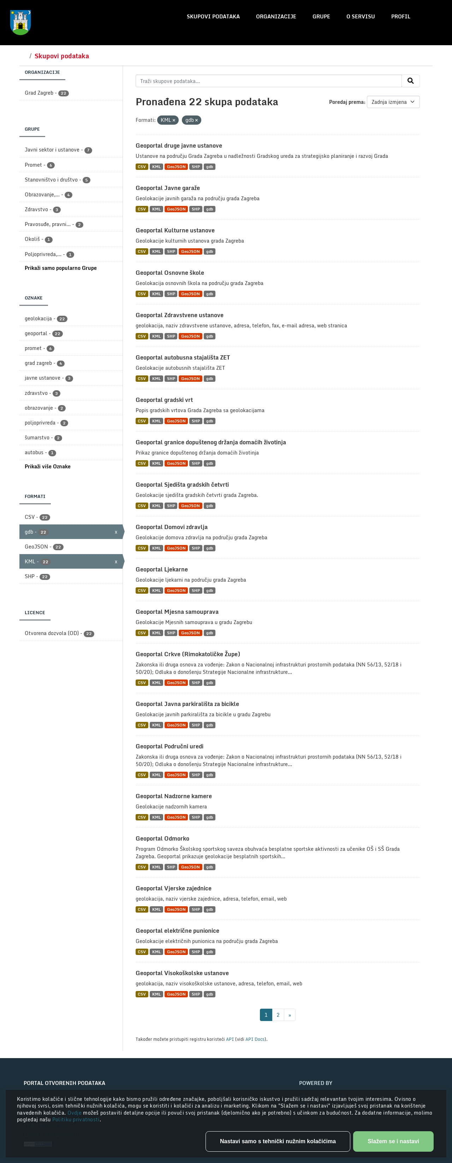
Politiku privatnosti (76, 1119)
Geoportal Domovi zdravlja (172, 527)
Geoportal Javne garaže (168, 187)
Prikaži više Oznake (48, 466)
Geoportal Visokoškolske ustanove (182, 973)
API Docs (254, 1039)
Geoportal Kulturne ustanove (175, 230)
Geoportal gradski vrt (164, 399)
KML (156, 167)
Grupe (321, 16)
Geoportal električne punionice (177, 930)
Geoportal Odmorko (162, 838)
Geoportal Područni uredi (169, 746)
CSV (142, 167)
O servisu (360, 16)
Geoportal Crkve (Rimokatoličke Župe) (188, 654)
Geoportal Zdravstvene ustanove (180, 315)
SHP (196, 167)
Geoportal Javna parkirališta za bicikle (187, 703)
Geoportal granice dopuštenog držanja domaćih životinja (211, 442)
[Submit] (411, 81)
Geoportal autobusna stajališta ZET (183, 357)
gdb (209, 167)
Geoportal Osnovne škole (170, 272)
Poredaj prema (346, 102)
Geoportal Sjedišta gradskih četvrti (182, 484)
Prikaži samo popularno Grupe (61, 268)
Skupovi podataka (213, 16)
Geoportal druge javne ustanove (179, 145)
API (230, 1039)
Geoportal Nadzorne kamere (174, 796)
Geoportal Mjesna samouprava (177, 611)
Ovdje (75, 1113)
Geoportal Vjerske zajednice (174, 888)
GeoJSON (176, 167)
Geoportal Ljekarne (162, 569)
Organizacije (276, 16)
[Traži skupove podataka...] (269, 81)
